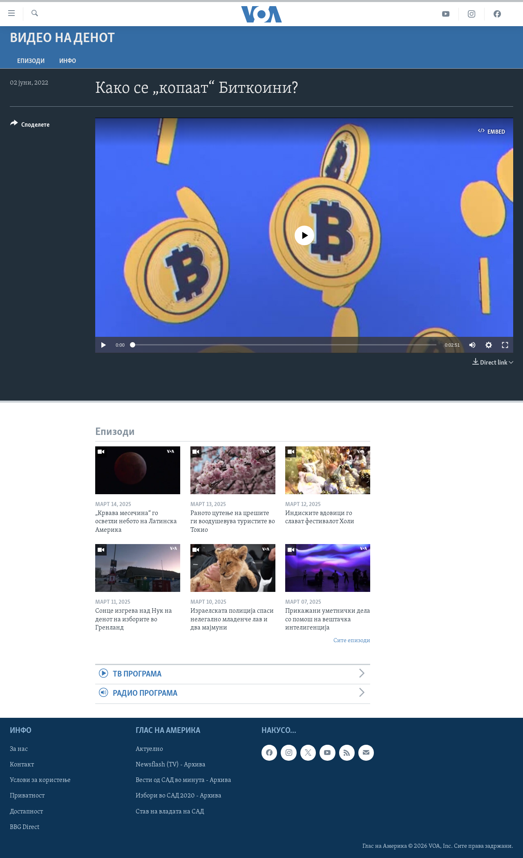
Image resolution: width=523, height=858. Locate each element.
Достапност (26, 811)
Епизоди (31, 61)
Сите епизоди (351, 641)
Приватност (27, 796)
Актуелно (149, 749)
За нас (19, 749)
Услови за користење (40, 780)
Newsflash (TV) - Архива (171, 765)
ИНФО (67, 61)
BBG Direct (24, 827)
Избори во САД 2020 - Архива (178, 796)
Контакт (22, 765)
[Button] (29, 126)
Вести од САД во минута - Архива (183, 780)
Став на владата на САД (170, 811)
